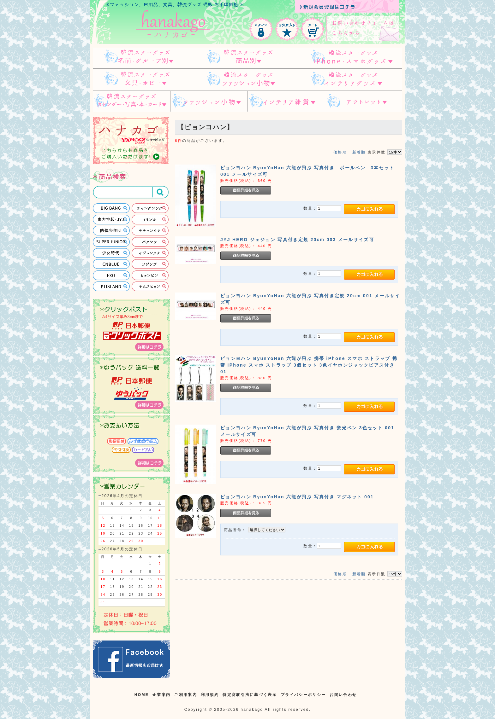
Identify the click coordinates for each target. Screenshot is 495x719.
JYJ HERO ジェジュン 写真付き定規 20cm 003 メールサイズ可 (297, 239)
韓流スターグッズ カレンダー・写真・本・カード (131, 101)
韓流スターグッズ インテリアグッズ (350, 79)
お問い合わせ (343, 695)
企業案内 (161, 695)
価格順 (340, 152)
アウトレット (363, 101)
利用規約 (210, 695)
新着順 (359, 152)
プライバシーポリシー (303, 695)
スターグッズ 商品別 (247, 58)
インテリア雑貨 (286, 101)
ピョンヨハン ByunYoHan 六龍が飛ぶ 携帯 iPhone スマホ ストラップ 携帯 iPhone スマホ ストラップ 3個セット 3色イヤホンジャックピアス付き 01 (310, 365)
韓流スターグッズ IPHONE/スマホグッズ (350, 58)
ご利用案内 (185, 695)
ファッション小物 (209, 101)
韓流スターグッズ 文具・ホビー (144, 79)
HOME (141, 695)
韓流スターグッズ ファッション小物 (247, 79)
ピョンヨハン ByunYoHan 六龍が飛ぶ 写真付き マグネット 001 (297, 496)
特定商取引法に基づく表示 (250, 695)
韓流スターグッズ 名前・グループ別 (144, 58)
